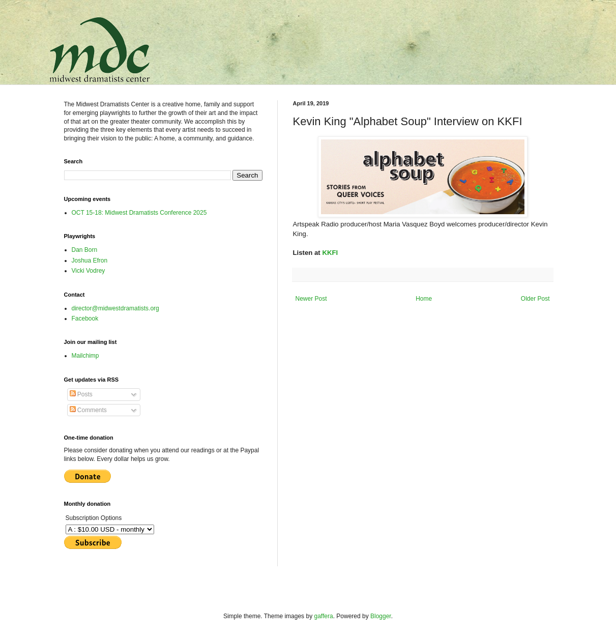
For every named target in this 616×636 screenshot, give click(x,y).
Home (424, 298)
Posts (81, 394)
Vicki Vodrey (88, 270)
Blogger (380, 616)
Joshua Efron (90, 260)
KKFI (330, 252)
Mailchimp (85, 355)
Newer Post (311, 298)
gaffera (323, 616)
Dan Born (85, 249)
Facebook (85, 318)
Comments (88, 410)
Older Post (535, 298)
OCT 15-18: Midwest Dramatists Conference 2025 (139, 212)
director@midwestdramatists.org (115, 308)
